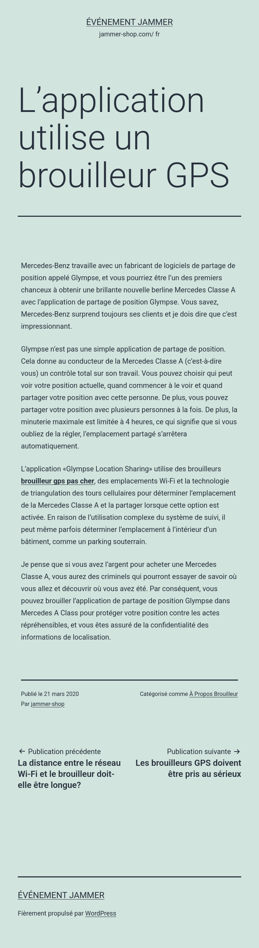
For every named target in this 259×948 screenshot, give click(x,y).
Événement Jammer (129, 22)
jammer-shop (47, 704)
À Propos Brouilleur (213, 694)
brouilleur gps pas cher (57, 481)
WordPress (100, 913)
